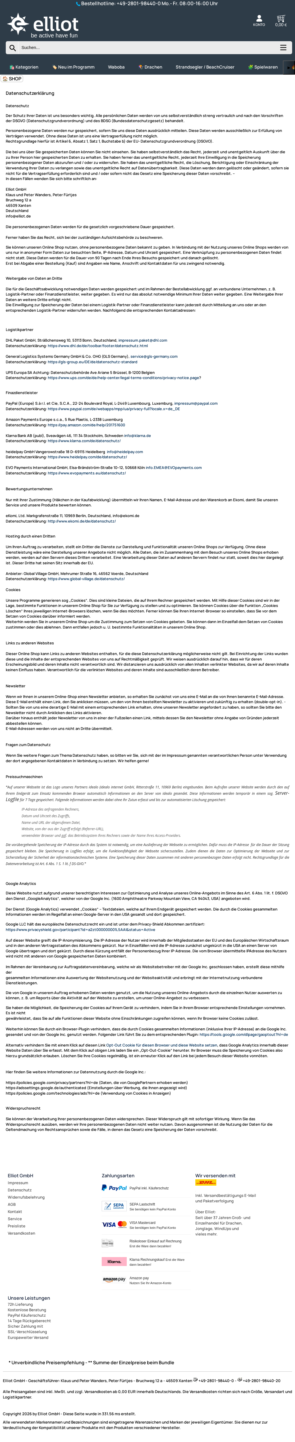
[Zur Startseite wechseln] (49, 38)
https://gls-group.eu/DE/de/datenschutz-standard (92, 361)
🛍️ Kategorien (23, 67)
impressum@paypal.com (196, 403)
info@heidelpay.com (125, 451)
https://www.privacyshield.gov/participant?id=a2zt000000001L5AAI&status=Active (80, 929)
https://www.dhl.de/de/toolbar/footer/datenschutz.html (98, 345)
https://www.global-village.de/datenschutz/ (86, 578)
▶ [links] (289, 67)
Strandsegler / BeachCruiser (205, 67)
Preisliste (16, 1226)
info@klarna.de (137, 435)
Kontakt (15, 1211)
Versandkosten (21, 1233)
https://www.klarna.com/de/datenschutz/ (84, 440)
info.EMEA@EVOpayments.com (174, 467)
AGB (12, 1204)
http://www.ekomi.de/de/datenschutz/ (82, 521)
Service (15, 1218)
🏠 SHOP (11, 78)
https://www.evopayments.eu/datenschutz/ (87, 473)
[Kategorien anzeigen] (283, 49)
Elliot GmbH (20, 1175)
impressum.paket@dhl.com (142, 340)
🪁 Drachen (150, 67)
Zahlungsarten (118, 1175)
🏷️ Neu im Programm (73, 67)
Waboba (116, 67)
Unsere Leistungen (29, 1298)
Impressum (18, 1182)
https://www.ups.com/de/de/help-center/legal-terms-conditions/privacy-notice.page (123, 377)
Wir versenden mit (215, 1175)
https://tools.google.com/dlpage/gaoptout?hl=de (244, 1034)
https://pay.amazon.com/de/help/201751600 (86, 424)
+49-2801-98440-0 (139, 3)
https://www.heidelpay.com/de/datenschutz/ (87, 456)
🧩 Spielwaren (263, 67)
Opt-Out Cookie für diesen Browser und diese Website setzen (161, 1045)
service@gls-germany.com (154, 356)
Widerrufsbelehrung (26, 1197)
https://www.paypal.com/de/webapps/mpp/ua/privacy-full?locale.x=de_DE (114, 408)
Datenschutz (20, 1190)
